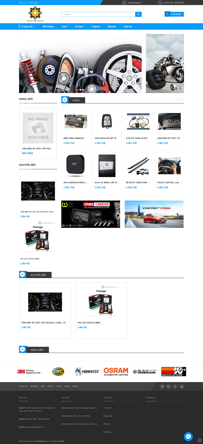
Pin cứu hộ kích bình (30, 259)
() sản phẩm (176, 14)
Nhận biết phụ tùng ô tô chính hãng (75, 416)
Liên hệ (128, 26)
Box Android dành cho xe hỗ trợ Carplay (87, 182)
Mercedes (48, 26)
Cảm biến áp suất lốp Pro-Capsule (41, 148)
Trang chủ (28, 26)
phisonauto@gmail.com (34, 427)
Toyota (96, 26)
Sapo (62, 441)
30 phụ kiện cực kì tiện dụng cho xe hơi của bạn (81, 424)
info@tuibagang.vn (135, 3)
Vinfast (79, 26)
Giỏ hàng (107, 432)
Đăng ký (22, 3)
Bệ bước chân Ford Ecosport (142, 182)
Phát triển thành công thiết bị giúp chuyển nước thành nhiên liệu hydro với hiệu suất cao (97, 408)
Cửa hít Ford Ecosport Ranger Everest (148, 138)
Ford (64, 26)
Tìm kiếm (107, 408)
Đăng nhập (33, 3)
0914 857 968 (168, 3)
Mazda (112, 26)
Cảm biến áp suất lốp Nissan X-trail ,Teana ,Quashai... (45, 212)
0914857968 (31, 419)
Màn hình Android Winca (77, 138)
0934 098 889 (179, 3)
